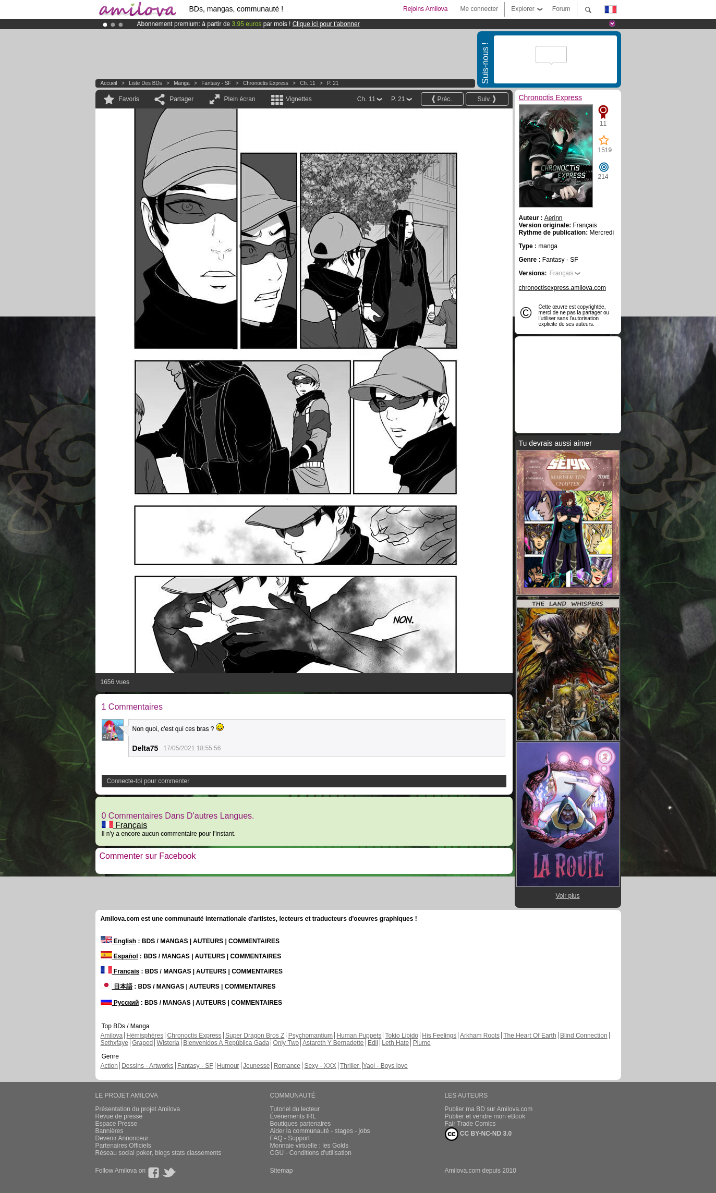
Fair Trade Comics (470, 1123)
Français (125, 825)
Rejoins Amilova (425, 9)
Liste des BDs (145, 83)
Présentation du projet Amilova (137, 1109)
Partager (181, 99)
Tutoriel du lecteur (295, 1109)
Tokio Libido (401, 1035)
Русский (120, 1002)
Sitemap (281, 1170)
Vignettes (299, 99)
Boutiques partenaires (300, 1123)
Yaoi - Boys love (385, 1065)
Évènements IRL (293, 1116)
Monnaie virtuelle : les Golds (309, 1145)
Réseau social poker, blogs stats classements (158, 1153)
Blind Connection (584, 1035)
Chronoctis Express (265, 83)
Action (109, 1065)
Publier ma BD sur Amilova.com (489, 1109)
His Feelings (439, 1035)
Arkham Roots (480, 1035)
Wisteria (168, 1042)
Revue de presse (119, 1116)
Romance (287, 1065)
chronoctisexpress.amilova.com (562, 287)
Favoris (129, 99)
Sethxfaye (114, 1042)
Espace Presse (116, 1123)
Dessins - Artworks (147, 1065)
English (119, 941)
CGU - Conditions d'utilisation (310, 1153)
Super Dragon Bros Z (254, 1035)
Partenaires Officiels (123, 1145)
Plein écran (240, 99)
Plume (422, 1042)
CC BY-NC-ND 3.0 (478, 1134)
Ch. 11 (307, 83)
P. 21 (332, 83)
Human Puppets (358, 1035)
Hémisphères (145, 1035)
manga (182, 83)
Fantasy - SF (216, 83)
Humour (228, 1065)
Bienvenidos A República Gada (226, 1042)
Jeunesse (256, 1065)
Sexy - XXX (320, 1065)
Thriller (350, 1065)
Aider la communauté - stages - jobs (320, 1131)
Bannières (109, 1131)
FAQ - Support (290, 1138)
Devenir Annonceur (122, 1138)
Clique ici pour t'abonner (326, 24)
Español (119, 956)
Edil (373, 1042)
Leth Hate (395, 1042)
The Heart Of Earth (529, 1035)
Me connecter (479, 9)
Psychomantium (310, 1035)
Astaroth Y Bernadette (333, 1042)
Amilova (112, 1035)
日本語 (116, 986)
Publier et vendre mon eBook (485, 1116)
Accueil (109, 83)
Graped (142, 1042)
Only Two (286, 1042)
